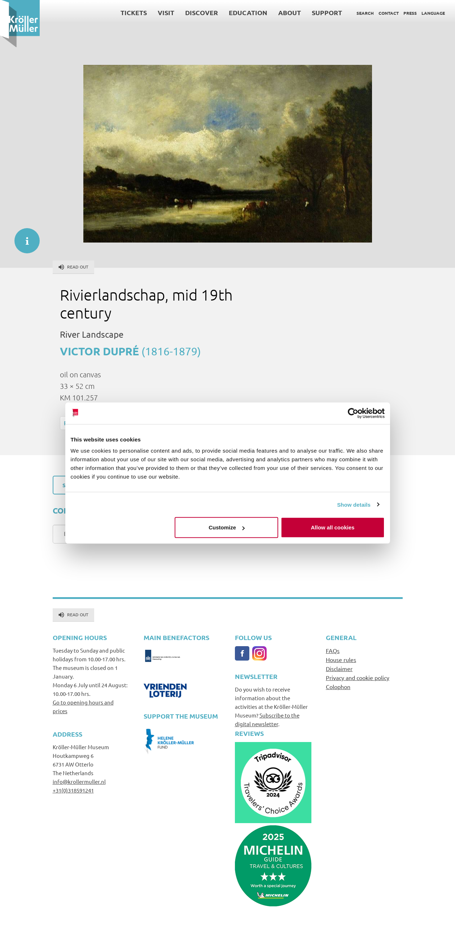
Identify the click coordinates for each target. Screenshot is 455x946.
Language (433, 13)
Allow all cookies (333, 527)
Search (365, 13)
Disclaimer (339, 668)
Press (410, 13)
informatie (23, 237)
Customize (227, 527)
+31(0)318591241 (73, 790)
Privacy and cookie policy (357, 677)
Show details (354, 504)
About (289, 12)
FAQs (333, 650)
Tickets (134, 12)
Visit (166, 12)
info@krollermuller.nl (79, 781)
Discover (201, 12)
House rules (341, 659)
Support (327, 12)
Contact (389, 13)
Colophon (338, 686)
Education (248, 12)
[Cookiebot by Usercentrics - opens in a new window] (353, 413)
